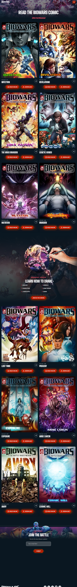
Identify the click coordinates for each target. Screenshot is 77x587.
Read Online (12, 87)
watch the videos (38, 303)
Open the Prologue (38, 18)
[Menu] (74, 2)
